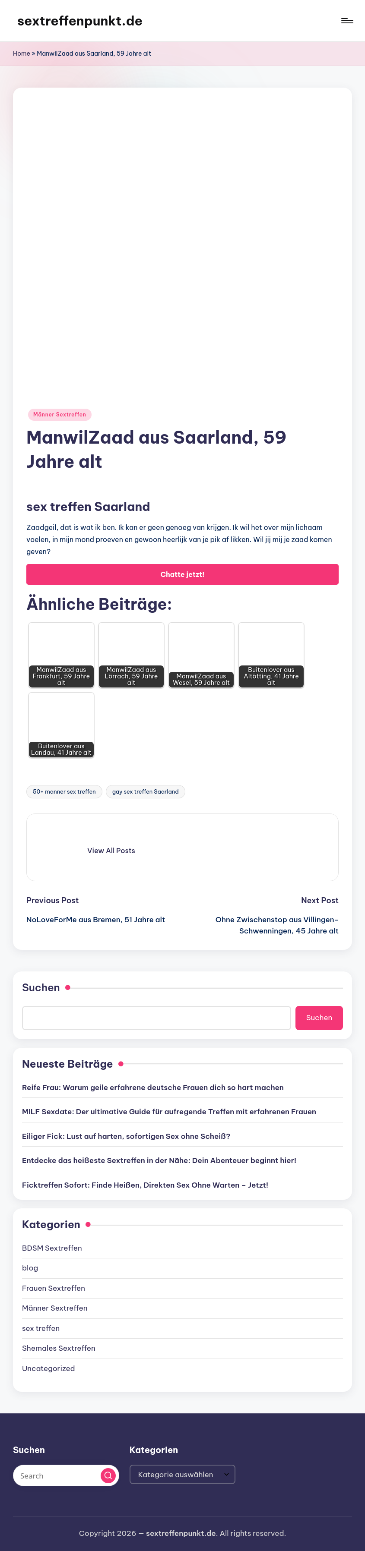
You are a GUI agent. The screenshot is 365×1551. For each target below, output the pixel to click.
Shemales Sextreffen (58, 1348)
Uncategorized (48, 1368)
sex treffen (41, 1328)
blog (30, 1268)
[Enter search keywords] (66, 1475)
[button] (111, 850)
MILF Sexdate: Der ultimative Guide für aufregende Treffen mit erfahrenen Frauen (169, 1111)
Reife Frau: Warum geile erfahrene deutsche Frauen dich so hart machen (153, 1087)
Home (21, 53)
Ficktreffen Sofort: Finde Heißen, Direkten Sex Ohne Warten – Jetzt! (145, 1185)
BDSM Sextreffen (52, 1248)
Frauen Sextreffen (53, 1288)
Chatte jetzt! (182, 574)
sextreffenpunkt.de (80, 21)
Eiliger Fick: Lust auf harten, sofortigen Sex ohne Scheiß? (126, 1136)
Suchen (41, 987)
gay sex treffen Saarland (145, 791)
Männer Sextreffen (59, 414)
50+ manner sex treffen (64, 791)
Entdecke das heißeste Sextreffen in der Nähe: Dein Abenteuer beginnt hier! (159, 1160)
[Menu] (346, 21)
